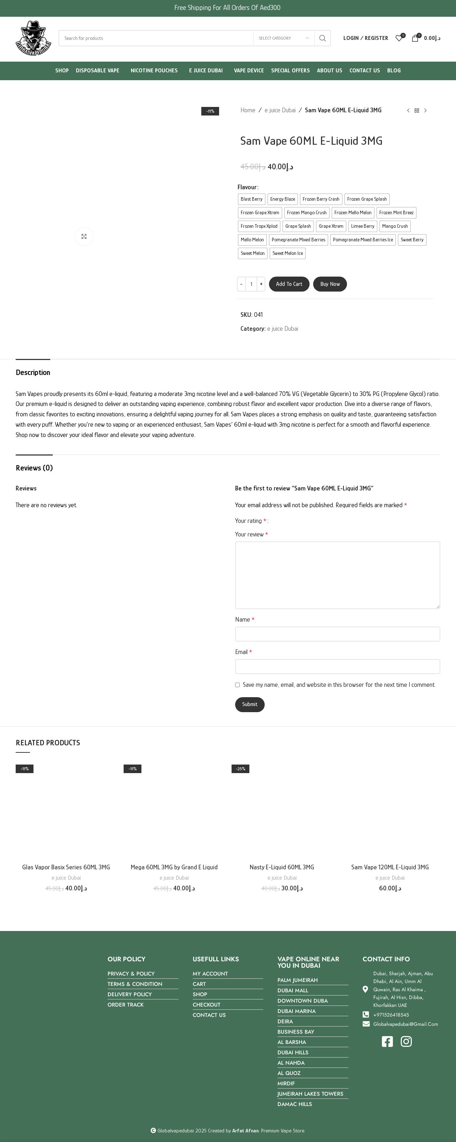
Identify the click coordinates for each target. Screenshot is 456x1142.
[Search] (194, 38)
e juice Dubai (280, 110)
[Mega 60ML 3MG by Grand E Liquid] (174, 809)
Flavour (247, 187)
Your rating (250, 521)
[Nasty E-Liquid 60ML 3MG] (282, 809)
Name (245, 619)
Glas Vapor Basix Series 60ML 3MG (66, 867)
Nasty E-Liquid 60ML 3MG (282, 867)
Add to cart (289, 284)
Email (243, 651)
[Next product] (425, 111)
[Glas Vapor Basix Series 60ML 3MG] (66, 809)
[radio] (251, 199)
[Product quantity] (251, 284)
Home (247, 110)
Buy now (330, 284)
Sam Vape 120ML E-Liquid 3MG (390, 867)
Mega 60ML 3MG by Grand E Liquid (174, 867)
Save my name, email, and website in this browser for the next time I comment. (339, 684)
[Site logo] (33, 37)
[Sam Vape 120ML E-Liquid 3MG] (390, 809)
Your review (251, 534)
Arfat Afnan (245, 1130)
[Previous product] (408, 111)
